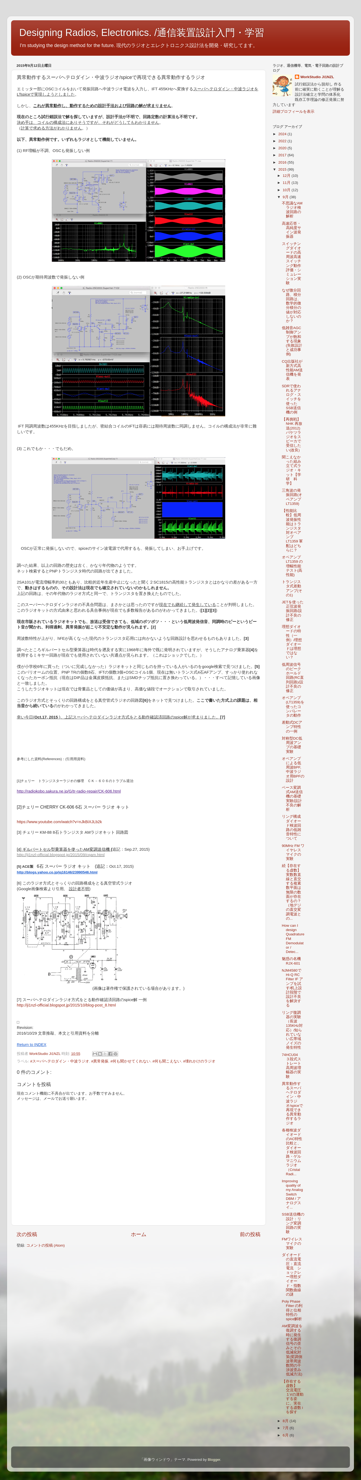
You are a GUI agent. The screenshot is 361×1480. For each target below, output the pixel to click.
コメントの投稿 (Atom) (45, 1245)
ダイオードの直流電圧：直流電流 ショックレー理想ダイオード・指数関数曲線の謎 (291, 1274)
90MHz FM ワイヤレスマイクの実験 (293, 852)
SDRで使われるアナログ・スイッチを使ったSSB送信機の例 (291, 399)
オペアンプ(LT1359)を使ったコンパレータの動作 (293, 706)
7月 (286, 1428)
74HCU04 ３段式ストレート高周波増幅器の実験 (292, 1066)
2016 (283, 162)
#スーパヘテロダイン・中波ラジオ (59, 1061)
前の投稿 (250, 1234)
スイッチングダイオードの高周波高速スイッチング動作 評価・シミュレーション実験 (293, 263)
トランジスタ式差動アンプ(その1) (292, 588)
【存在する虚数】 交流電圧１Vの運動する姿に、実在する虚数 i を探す (293, 1396)
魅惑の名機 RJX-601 (293, 961)
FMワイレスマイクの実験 (292, 1243)
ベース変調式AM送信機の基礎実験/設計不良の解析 (292, 799)
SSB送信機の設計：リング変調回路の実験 (293, 1223)
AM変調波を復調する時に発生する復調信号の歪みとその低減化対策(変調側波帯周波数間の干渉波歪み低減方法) (292, 1350)
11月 (287, 183)
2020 (283, 148)
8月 (286, 1421)
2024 (283, 134)
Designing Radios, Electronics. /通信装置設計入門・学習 (141, 32)
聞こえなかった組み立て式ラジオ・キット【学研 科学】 (291, 470)
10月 (287, 190)
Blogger (214, 1460)
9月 (286, 197)
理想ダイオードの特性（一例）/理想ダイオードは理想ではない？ (292, 642)
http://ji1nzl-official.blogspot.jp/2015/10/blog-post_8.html (66, 1005)
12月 (287, 176)
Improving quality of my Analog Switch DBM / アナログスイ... (292, 1194)
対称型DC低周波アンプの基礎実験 (292, 745)
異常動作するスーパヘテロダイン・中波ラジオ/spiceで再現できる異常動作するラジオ (292, 1103)
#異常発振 (100, 1061)
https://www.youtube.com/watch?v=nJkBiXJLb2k (59, 822)
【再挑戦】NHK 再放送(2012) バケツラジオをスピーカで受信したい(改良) (292, 434)
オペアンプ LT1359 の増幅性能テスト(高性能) (292, 566)
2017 (283, 155)
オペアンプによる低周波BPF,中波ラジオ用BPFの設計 (293, 770)
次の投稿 (27, 1234)
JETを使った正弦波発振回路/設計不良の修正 (293, 611)
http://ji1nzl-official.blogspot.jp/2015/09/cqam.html (61, 855)
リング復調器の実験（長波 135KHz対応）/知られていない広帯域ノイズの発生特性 (292, 1030)
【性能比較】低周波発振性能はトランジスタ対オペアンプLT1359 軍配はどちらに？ (292, 530)
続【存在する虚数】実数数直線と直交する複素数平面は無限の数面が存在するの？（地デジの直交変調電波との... (291, 892)
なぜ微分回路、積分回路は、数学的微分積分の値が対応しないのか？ (291, 305)
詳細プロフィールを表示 (293, 112)
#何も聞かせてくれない (131, 1061)
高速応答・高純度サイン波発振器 (291, 230)
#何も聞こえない (167, 1061)
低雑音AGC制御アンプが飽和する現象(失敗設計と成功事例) (292, 341)
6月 (286, 1435)
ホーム (138, 1234)
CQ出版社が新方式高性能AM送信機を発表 (292, 370)
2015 (283, 169)
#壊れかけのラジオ (199, 1061)
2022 (283, 141)
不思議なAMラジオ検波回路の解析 (292, 209)
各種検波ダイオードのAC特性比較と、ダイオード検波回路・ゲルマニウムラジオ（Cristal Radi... (292, 1152)
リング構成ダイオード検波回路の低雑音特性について (291, 827)
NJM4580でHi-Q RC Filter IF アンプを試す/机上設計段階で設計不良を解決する (292, 988)
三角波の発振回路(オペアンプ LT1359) (292, 497)
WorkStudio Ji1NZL (317, 77)
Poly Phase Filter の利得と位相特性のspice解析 (292, 1310)
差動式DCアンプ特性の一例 (292, 726)
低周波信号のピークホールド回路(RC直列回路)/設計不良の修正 (293, 678)
